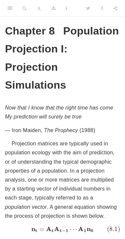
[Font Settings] (39, 8)
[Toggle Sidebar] (10, 8)
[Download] (53, 8)
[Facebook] (102, 8)
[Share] (115, 8)
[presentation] (62, 229)
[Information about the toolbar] (66, 8)
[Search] (24, 8)
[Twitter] (88, 8)
